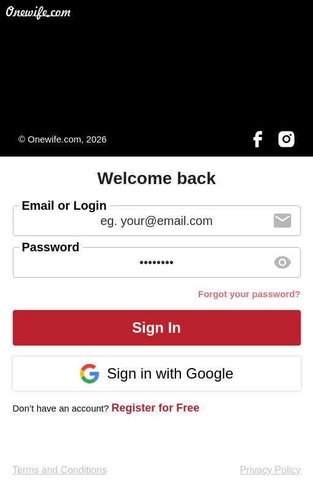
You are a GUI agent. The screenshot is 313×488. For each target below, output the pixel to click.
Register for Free (155, 408)
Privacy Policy (270, 470)
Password (50, 247)
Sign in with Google (156, 373)
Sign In (156, 327)
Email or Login (64, 205)
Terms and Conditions (59, 470)
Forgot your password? (249, 294)
